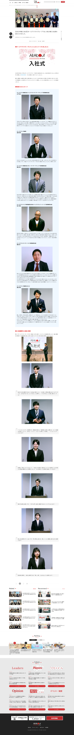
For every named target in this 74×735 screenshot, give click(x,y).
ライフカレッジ (11, 643)
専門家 (20, 2)
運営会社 (29, 727)
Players (40, 606)
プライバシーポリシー (35, 727)
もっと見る (18, 686)
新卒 (44, 41)
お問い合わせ (42, 727)
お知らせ (16, 2)
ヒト (10, 2)
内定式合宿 (23, 75)
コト (12, 2)
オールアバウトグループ (33, 41)
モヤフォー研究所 (25, 2)
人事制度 (11, 614)
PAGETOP (61, 39)
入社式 (40, 41)
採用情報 (46, 727)
